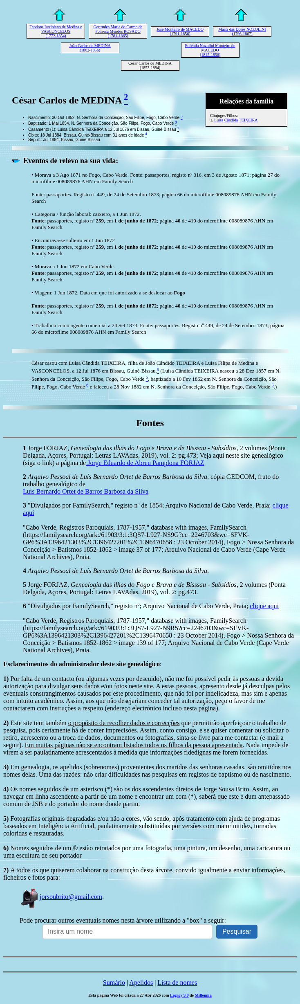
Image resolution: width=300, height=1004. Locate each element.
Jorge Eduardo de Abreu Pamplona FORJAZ (145, 462)
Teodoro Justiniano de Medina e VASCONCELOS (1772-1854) (55, 31)
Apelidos (141, 982)
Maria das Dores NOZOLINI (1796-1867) (242, 31)
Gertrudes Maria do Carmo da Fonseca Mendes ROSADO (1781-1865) (118, 31)
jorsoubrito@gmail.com (61, 896)
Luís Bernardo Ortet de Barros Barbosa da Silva (85, 491)
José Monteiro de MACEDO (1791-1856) (180, 31)
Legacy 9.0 (179, 995)
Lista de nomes (177, 982)
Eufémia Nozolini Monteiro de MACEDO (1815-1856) (210, 50)
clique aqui (264, 605)
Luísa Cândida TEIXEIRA (235, 120)
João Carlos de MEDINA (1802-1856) (89, 47)
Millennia (203, 995)
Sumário (114, 982)
